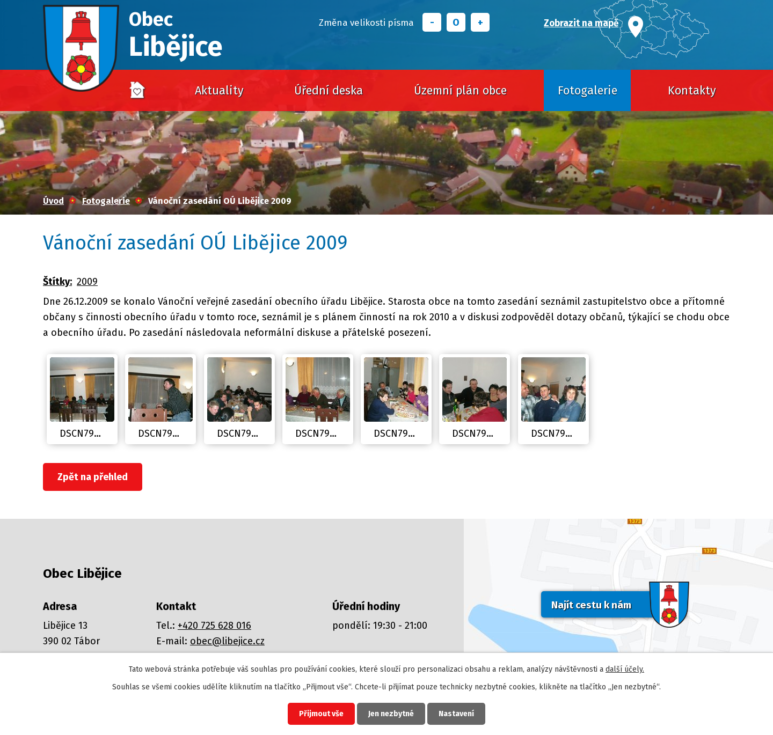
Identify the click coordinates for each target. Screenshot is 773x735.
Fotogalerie (587, 91)
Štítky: (57, 282)
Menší (431, 22)
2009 (87, 282)
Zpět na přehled (92, 477)
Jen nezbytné (391, 713)
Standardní (456, 22)
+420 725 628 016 (214, 625)
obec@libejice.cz (227, 641)
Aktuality (219, 91)
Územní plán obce (460, 91)
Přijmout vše (321, 713)
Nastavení (456, 713)
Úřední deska (328, 91)
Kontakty (692, 91)
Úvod (137, 91)
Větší (480, 22)
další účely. (625, 669)
